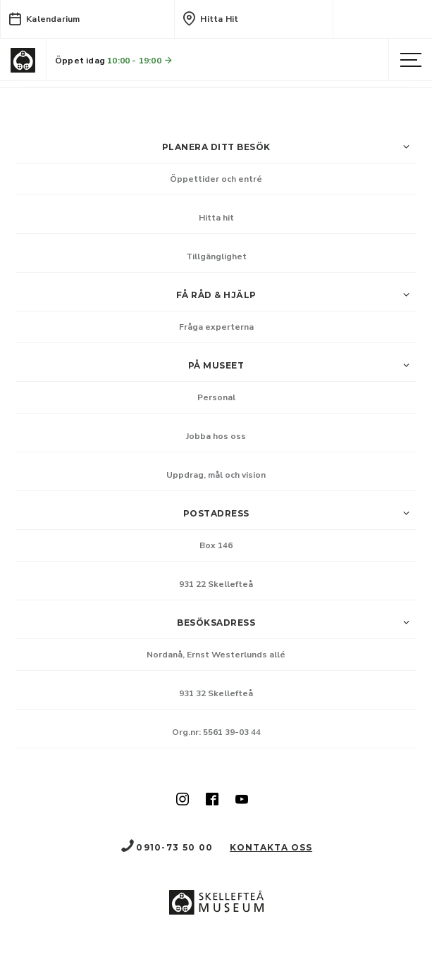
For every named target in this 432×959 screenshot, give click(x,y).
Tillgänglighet (216, 256)
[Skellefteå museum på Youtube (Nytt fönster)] (241, 800)
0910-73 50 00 (166, 847)
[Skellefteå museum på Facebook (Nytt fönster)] (212, 800)
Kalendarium (44, 18)
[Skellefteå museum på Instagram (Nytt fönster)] (182, 800)
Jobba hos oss (216, 436)
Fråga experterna (216, 327)
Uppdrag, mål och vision (216, 475)
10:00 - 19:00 (140, 60)
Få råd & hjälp (296, 295)
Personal (216, 397)
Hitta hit (210, 18)
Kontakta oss (271, 847)
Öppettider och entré (216, 179)
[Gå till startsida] (23, 60)
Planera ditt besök (289, 147)
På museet (302, 365)
